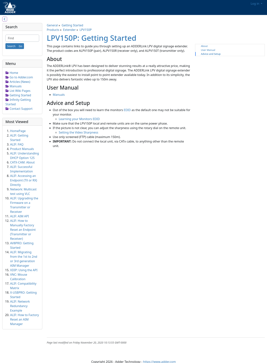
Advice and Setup (211, 54)
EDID (127, 110)
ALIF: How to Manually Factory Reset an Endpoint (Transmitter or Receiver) (23, 230)
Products (53, 30)
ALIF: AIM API (19, 216)
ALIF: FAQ (16, 144)
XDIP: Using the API (23, 270)
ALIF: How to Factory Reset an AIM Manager (24, 319)
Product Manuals (22, 149)
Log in (255, 3)
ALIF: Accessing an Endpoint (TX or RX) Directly (23, 180)
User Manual (208, 50)
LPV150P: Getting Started (91, 38)
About (204, 46)
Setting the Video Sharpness (78, 132)
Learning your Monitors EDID (79, 119)
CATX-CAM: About (22, 162)
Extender (69, 30)
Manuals (59, 95)
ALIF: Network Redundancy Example (20, 306)
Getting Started (72, 25)
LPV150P (86, 30)
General (52, 25)
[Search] (11, 46)
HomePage (18, 131)
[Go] (20, 46)
